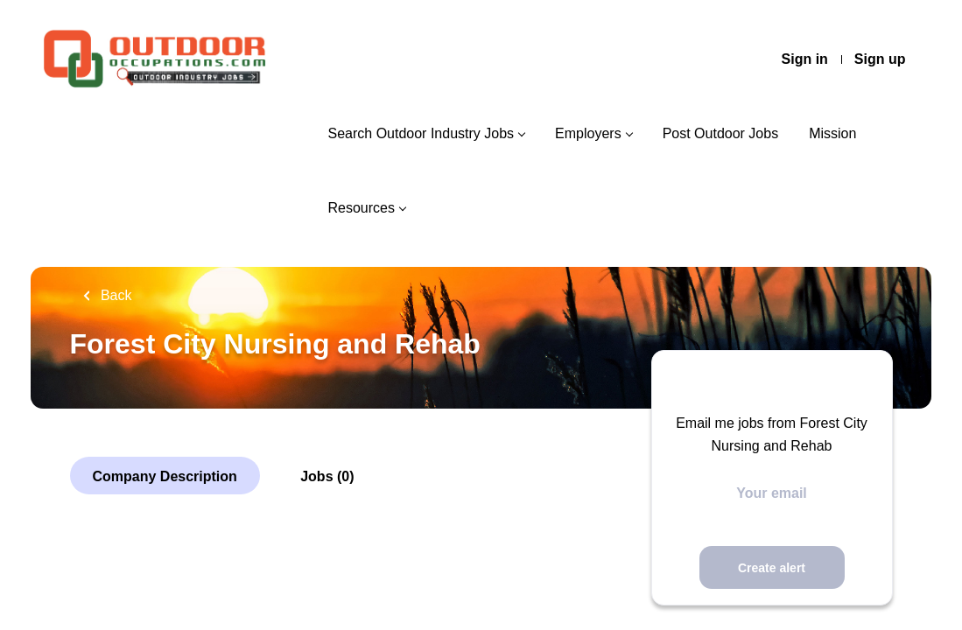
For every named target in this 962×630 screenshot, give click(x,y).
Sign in (805, 59)
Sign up (880, 59)
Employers (588, 133)
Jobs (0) (327, 476)
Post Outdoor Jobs (721, 133)
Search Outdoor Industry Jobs (420, 133)
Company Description (165, 476)
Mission (832, 133)
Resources (360, 207)
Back (114, 295)
